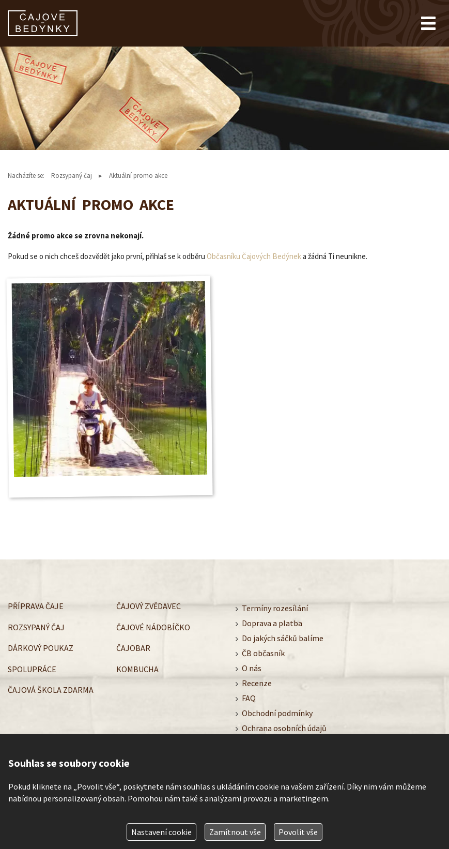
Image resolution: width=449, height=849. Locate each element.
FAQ (249, 698)
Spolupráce (32, 669)
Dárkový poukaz (40, 648)
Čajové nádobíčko (153, 627)
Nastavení (161, 832)
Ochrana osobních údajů (284, 728)
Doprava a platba (272, 623)
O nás (251, 668)
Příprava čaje (36, 606)
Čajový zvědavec (148, 606)
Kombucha (137, 669)
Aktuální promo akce (138, 175)
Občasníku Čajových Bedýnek (254, 256)
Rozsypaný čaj (71, 175)
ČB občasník (263, 653)
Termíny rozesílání (275, 608)
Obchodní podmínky (277, 713)
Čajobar (133, 648)
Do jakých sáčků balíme (282, 638)
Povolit (298, 832)
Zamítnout (235, 832)
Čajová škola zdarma (51, 690)
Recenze (257, 683)
